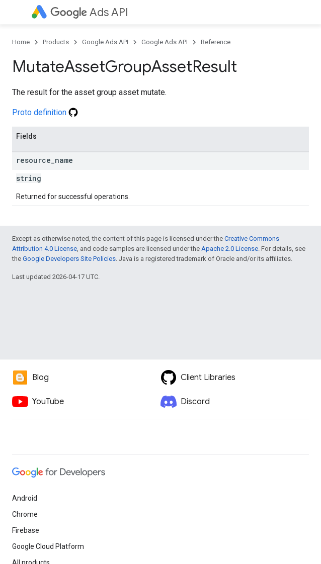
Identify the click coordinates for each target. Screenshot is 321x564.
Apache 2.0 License (229, 248)
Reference (215, 42)
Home (21, 42)
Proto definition (45, 112)
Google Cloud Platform (48, 546)
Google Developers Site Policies (69, 258)
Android (24, 498)
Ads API (89, 12)
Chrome (25, 514)
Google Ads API (105, 42)
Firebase (25, 530)
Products (56, 42)
